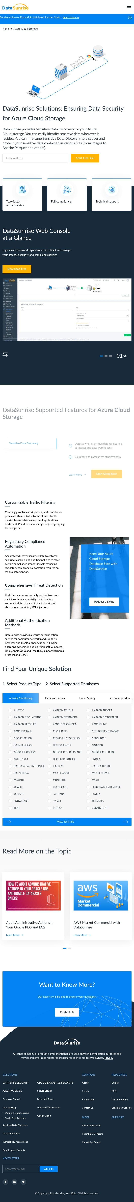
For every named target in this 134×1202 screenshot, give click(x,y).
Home (5, 28)
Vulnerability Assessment (15, 1142)
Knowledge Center (91, 1142)
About (85, 1083)
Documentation (120, 1099)
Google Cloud (44, 1116)
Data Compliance (11, 1133)
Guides (115, 1083)
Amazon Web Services (48, 1107)
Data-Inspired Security (13, 1150)
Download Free (16, 269)
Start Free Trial (85, 158)
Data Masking (9, 1108)
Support (118, 1117)
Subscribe (49, 1169)
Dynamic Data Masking (17, 1113)
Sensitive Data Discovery (15, 1125)
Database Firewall (11, 1099)
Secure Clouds (44, 1091)
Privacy (109, 1058)
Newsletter (10, 1158)
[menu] (129, 6)
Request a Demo (104, 601)
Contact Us (87, 1108)
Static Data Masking (15, 1118)
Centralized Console (122, 1108)
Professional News (91, 1126)
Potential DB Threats (92, 1134)
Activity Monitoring (12, 1091)
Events (85, 1091)
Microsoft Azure (45, 1099)
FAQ (114, 1091)
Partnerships (88, 1099)
